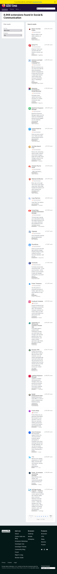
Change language (45, 566)
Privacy (3, 562)
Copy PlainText (36, 198)
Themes (12, 9)
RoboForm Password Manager (37, 108)
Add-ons (18, 531)
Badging (6, 33)
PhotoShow (35, 244)
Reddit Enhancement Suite (37, 395)
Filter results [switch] (7, 24)
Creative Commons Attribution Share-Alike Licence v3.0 (15, 568)
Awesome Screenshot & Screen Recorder (36, 90)
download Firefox (37, 2)
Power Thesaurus (36, 283)
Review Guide (19, 557)
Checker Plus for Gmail (36, 166)
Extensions (5, 9)
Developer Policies (20, 546)
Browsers (44, 533)
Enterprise (31, 539)
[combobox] (46, 9)
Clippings (34, 231)
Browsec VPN (35, 349)
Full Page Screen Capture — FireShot (37, 490)
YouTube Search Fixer (36, 147)
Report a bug (19, 555)
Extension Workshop (21, 541)
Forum (17, 552)
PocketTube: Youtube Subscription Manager (38, 212)
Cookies (10, 562)
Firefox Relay (35, 410)
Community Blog (20, 549)
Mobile (30, 536)
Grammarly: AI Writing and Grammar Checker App (37, 325)
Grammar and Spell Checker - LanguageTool (37, 61)
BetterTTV (35, 45)
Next (51, 516)
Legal (15, 562)
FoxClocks (34, 262)
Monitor (43, 542)
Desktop (30, 533)
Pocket (43, 544)
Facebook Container (37, 301)
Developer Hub (19, 544)
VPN (42, 536)
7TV (33, 457)
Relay (43, 539)
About (17, 533)
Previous (31, 516)
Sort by (5, 28)
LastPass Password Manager (37, 376)
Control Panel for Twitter (36, 129)
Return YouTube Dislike (36, 29)
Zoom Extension (36, 432)
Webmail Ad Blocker (37, 179)
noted (15, 566)
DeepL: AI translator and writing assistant (37, 474)
